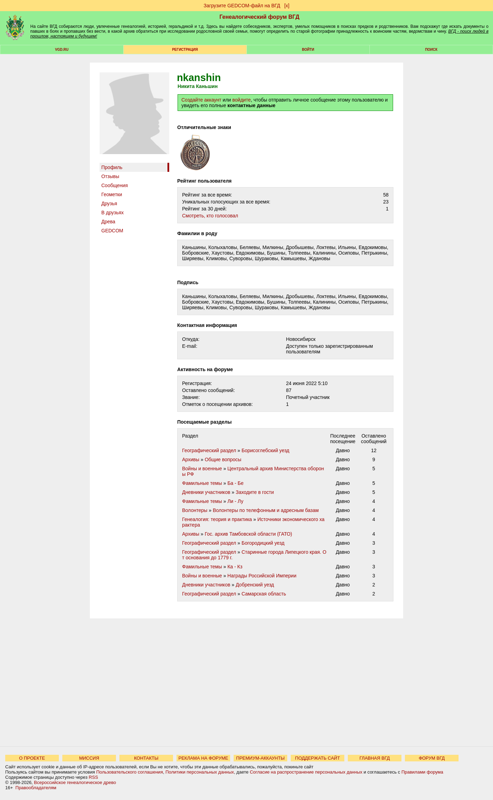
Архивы (190, 459)
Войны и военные (202, 468)
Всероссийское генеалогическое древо (75, 782)
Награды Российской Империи (261, 575)
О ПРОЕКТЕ (32, 758)
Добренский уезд (255, 584)
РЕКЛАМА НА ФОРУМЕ (203, 758)
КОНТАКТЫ (146, 758)
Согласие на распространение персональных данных (306, 772)
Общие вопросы (223, 459)
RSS (93, 777)
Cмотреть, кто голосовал (210, 215)
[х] (286, 5)
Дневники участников (206, 492)
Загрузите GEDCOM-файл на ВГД (242, 5)
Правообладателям (35, 787)
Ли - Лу (235, 501)
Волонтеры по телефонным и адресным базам (266, 510)
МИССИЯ (89, 758)
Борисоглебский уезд (265, 450)
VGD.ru (62, 49)
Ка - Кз (234, 566)
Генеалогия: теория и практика (217, 519)
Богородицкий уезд (263, 543)
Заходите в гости (255, 492)
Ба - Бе (235, 483)
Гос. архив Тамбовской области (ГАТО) (248, 534)
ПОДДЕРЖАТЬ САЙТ (317, 758)
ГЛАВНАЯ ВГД (375, 758)
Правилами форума (422, 772)
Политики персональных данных (199, 772)
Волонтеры (195, 510)
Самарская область (264, 594)
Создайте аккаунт (201, 100)
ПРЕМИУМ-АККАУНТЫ (260, 758)
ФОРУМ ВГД (432, 758)
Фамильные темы (202, 483)
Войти (308, 49)
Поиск (431, 49)
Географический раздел (209, 450)
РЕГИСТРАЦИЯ (185, 49)
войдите (241, 100)
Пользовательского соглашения (129, 772)
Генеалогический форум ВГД (259, 17)
